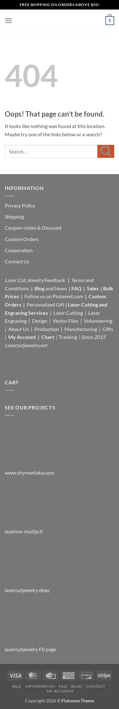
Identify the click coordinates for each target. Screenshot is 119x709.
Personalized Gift (45, 304)
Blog (40, 288)
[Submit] (105, 151)
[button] (8, 20)
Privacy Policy (20, 205)
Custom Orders (22, 239)
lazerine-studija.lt (24, 531)
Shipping (14, 216)
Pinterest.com (68, 296)
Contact (95, 686)
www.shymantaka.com (29, 472)
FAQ (77, 288)
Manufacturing (80, 329)
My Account (22, 337)
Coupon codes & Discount (34, 228)
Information (40, 686)
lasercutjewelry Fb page (30, 649)
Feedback (55, 280)
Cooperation (19, 250)
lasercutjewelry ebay (27, 590)
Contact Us (17, 261)
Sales (93, 288)
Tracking (68, 337)
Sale (16, 686)
